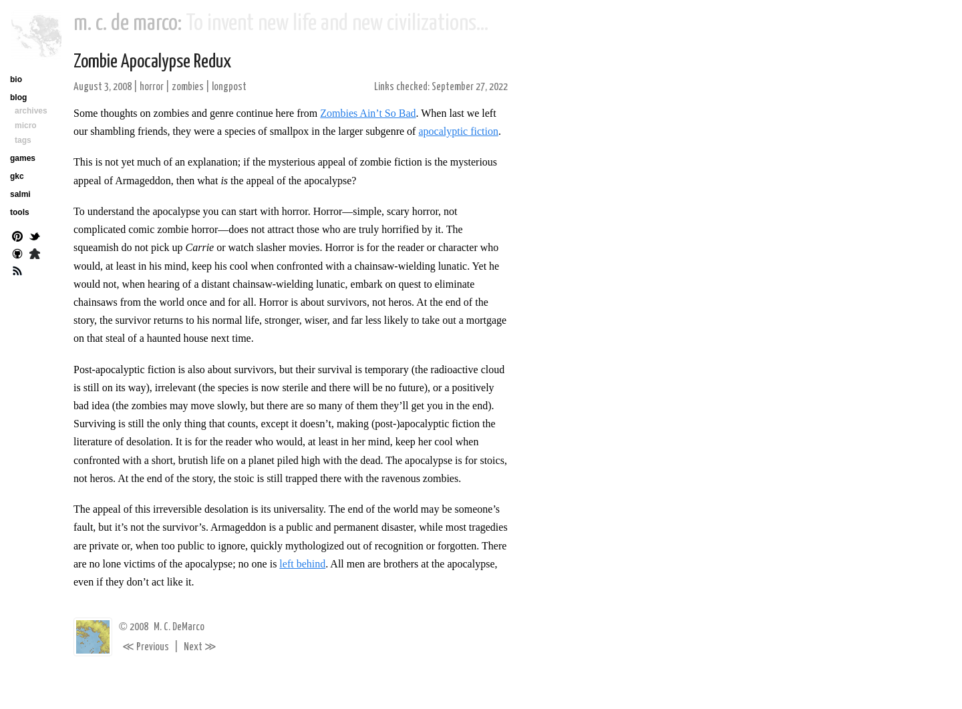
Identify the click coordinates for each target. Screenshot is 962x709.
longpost (229, 87)
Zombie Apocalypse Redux (152, 62)
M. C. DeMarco (179, 627)
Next (200, 647)
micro (26, 125)
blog (18, 97)
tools (19, 212)
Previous (145, 647)
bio (16, 79)
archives (31, 110)
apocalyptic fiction (458, 131)
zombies (188, 87)
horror (152, 87)
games (22, 158)
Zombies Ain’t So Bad (368, 113)
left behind (302, 563)
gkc (17, 176)
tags (23, 140)
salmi (20, 194)
